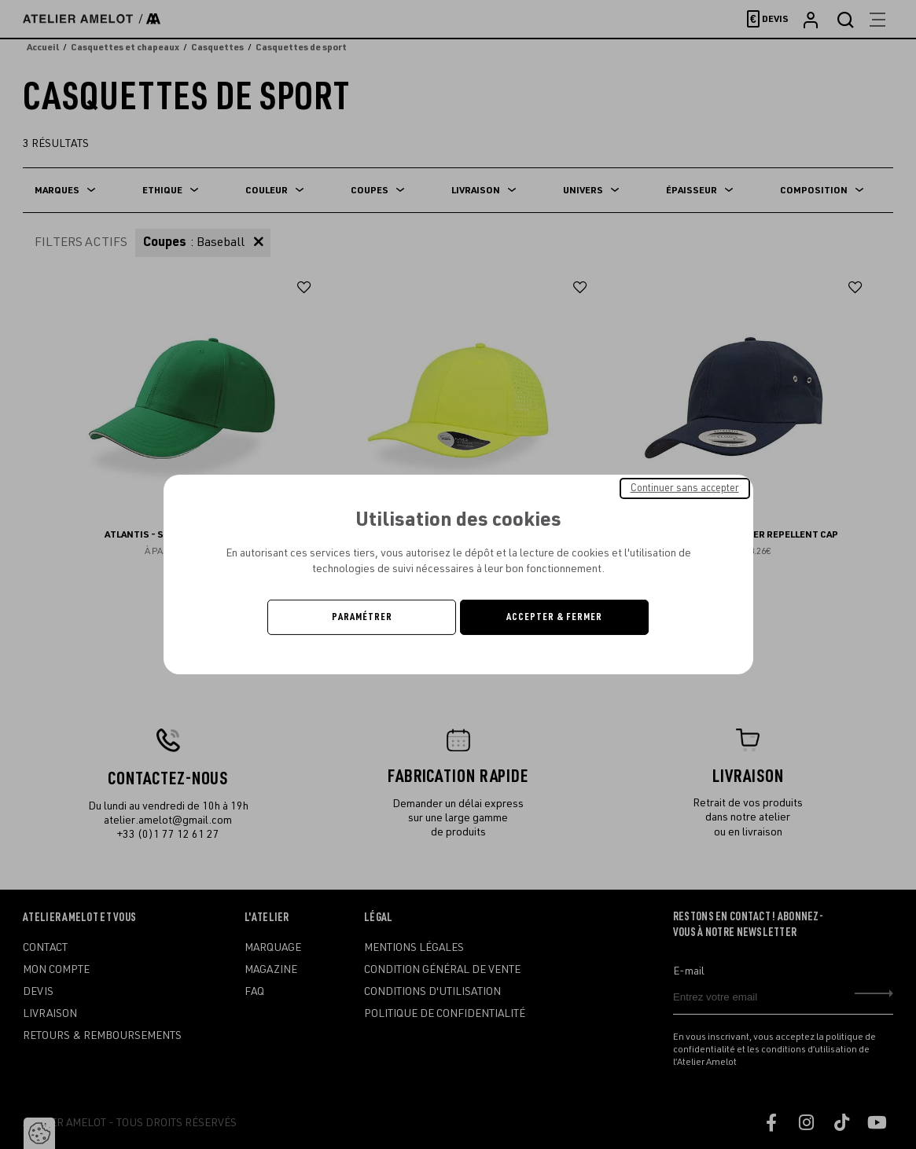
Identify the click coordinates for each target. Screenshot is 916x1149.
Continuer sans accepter (685, 488)
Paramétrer (362, 617)
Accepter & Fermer (554, 617)
